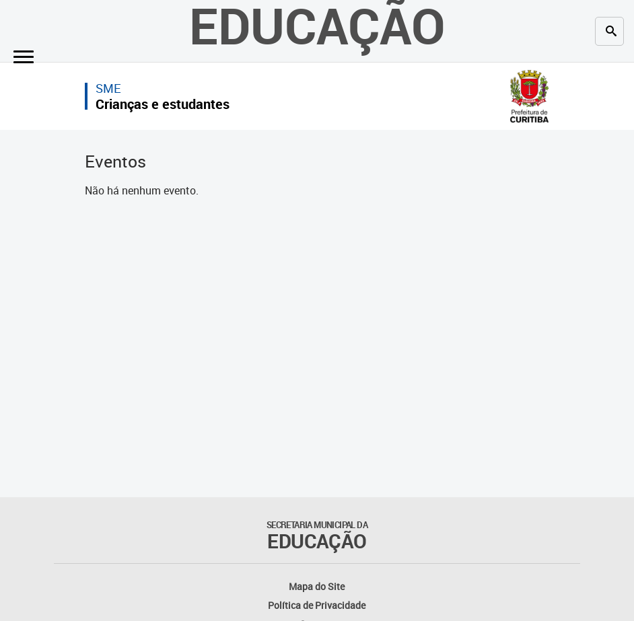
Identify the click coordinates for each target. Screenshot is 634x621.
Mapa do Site (317, 586)
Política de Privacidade (316, 605)
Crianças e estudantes (163, 104)
